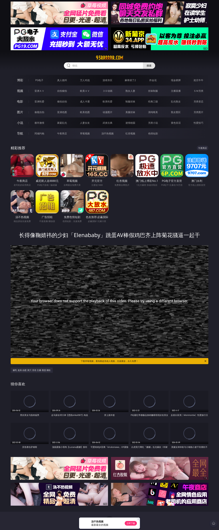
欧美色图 (85, 112)
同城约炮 (39, 133)
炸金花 (153, 80)
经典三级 (153, 101)
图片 (20, 112)
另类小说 (153, 122)
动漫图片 (107, 112)
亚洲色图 (62, 112)
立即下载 (131, 523)
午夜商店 (62, 133)
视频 (20, 91)
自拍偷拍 (62, 91)
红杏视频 (130, 133)
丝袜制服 (153, 91)
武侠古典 (107, 122)
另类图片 (198, 112)
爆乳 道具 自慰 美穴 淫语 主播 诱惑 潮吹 (32, 370)
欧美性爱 (107, 101)
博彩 (20, 80)
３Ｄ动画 (107, 91)
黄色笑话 (176, 122)
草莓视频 (85, 133)
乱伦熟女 (176, 101)
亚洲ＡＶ (39, 91)
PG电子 (39, 80)
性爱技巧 (198, 122)
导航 (20, 133)
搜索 (149, 65)
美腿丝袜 (130, 112)
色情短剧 (153, 133)
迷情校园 (130, 122)
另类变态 (198, 101)
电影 (20, 101)
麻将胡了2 (130, 80)
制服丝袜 (130, 101)
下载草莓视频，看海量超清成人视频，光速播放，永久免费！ (144, 361)
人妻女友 (85, 122)
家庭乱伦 (62, 122)
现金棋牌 (176, 80)
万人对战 (85, 80)
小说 (20, 123)
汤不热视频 (107, 133)
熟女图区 (176, 112)
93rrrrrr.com (109, 58)
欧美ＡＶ (85, 91)
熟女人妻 (130, 91)
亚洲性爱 (39, 101)
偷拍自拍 (62, 101)
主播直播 (176, 91)
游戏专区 (107, 80)
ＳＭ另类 (198, 91)
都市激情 (39, 122)
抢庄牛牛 (198, 80)
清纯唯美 (153, 112)
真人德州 (62, 80)
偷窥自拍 (39, 112)
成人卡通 (85, 101)
